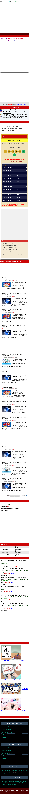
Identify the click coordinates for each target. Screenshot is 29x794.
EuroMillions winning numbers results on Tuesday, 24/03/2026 (12, 386)
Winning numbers (15, 40)
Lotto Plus (5, 115)
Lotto (26, 114)
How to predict (19, 554)
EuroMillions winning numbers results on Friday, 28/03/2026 (14, 370)
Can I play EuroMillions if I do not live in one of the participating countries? (15, 252)
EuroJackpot (18, 109)
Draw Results (7, 136)
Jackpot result (4, 38)
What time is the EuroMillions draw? (10, 249)
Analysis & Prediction (6, 42)
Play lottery (18, 549)
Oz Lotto (16, 116)
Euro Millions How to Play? (8, 243)
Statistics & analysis (5, 727)
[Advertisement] (14, 18)
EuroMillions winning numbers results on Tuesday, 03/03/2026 (12, 479)
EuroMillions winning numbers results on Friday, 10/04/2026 (14, 294)
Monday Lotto (23, 116)
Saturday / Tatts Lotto (18, 117)
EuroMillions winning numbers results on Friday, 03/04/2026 (14, 325)
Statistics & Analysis (5, 40)
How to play (18, 552)
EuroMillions (11, 109)
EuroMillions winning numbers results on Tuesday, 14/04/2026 (12, 278)
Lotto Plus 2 (12, 115)
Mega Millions (16, 111)
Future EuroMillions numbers (8, 554)
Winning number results (6, 732)
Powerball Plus (19, 114)
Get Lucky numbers (12, 38)
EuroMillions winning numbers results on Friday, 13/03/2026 (14, 418)
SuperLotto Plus (7, 113)
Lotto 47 (23, 111)
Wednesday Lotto (7, 117)
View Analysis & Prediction (14, 566)
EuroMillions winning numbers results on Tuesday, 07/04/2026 (12, 310)
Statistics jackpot (5, 740)
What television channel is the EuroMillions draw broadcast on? (15, 254)
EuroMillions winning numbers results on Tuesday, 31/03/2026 (12, 355)
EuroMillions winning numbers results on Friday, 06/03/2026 (14, 463)
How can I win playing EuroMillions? (10, 251)
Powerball (8, 111)
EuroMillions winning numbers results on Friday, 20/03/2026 (14, 402)
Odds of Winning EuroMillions (9, 247)
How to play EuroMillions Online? (10, 245)
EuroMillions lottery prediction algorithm (11, 679)
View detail (3, 512)
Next (26, 495)
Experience (20, 38)
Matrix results (5, 552)
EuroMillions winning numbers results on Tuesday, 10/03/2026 (12, 447)
